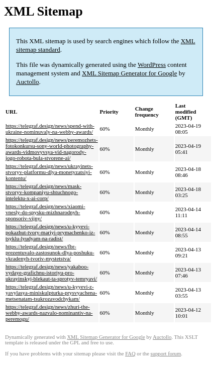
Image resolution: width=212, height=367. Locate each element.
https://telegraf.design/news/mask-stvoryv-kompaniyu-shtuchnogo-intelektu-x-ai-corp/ (43, 192)
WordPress (152, 64)
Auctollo (27, 81)
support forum (166, 353)
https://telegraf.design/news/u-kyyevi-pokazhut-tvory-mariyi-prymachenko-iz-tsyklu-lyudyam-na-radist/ (50, 232)
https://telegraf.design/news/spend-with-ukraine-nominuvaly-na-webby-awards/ (50, 129)
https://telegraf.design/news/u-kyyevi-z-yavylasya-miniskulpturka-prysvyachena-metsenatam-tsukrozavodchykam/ (51, 293)
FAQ (130, 353)
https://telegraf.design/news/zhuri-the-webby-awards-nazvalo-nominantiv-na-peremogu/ (49, 313)
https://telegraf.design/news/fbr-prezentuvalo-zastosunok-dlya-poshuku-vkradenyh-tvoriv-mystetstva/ (50, 252)
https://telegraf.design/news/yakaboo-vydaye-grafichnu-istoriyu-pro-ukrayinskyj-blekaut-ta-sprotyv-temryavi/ (51, 272)
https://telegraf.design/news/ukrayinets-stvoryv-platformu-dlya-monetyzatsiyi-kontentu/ (49, 172)
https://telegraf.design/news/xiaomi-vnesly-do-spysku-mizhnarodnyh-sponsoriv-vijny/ (45, 212)
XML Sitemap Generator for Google (129, 73)
